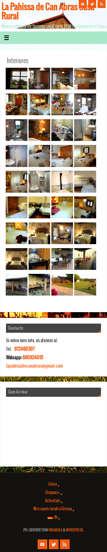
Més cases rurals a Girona (52, 509)
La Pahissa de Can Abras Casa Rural (47, 12)
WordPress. (75, 530)
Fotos (53, 484)
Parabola (55, 530)
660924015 (33, 357)
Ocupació (52, 492)
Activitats (52, 501)
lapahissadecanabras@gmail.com (34, 366)
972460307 (24, 349)
